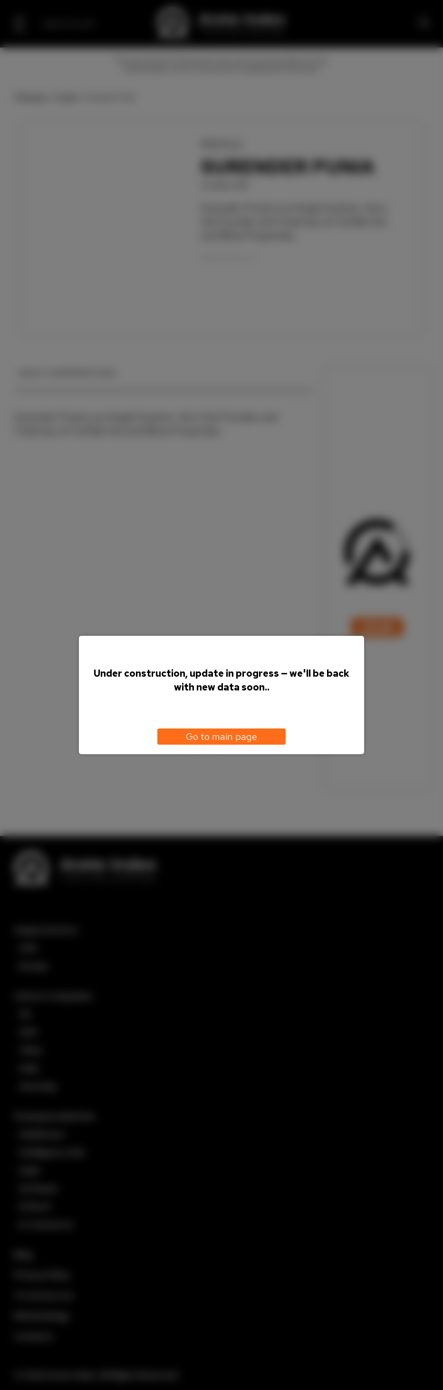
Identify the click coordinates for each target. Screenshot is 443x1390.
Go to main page (221, 736)
